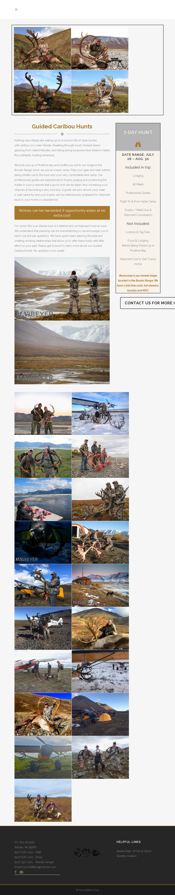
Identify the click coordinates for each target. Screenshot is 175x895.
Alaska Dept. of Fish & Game (134, 851)
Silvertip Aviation (127, 856)
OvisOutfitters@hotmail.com (39, 867)
